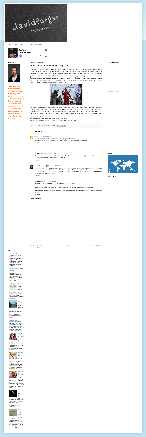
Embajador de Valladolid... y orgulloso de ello (21, 374)
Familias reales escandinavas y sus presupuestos (21, 337)
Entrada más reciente (36, 245)
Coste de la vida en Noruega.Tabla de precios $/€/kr (16, 255)
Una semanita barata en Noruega (20, 303)
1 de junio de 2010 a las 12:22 (45, 136)
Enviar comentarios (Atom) (44, 248)
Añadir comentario (35, 198)
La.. (36, 136)
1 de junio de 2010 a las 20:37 (48, 153)
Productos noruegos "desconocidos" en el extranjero (20, 355)
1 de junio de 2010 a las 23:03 (56, 166)
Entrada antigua (97, 245)
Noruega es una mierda (21, 284)
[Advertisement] (46, 266)
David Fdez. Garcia (40, 166)
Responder (37, 148)
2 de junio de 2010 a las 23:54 (48, 181)
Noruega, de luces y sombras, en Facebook (15, 321)
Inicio (67, 245)
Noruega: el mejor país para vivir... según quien (21, 393)
